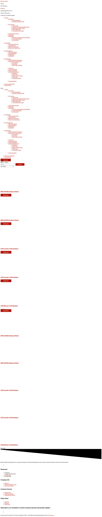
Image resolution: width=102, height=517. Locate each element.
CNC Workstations (12, 52)
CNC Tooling (11, 24)
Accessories (15, 25)
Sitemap (52, 515)
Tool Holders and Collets (18, 31)
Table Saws (15, 77)
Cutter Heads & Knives (13, 33)
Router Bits (11, 35)
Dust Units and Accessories (14, 61)
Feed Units (10, 68)
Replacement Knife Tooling (18, 28)
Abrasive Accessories (13, 44)
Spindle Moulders (12, 81)
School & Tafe (7, 85)
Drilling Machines (12, 53)
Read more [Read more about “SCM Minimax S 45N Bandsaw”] (5, 310)
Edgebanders (11, 54)
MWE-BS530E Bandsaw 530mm (10, 220)
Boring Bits (11, 19)
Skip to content (4, 1)
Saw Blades (11, 36)
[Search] (20, 164)
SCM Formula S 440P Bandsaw (9, 248)
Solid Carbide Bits (16, 29)
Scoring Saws (15, 40)
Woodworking (7, 59)
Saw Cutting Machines (13, 72)
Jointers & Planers (12, 69)
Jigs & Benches (12, 45)
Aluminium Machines (9, 84)
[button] (51, 88)
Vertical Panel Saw (16, 78)
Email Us (3, 8)
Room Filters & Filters (17, 65)
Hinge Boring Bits (16, 20)
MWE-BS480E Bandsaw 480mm (10, 191)
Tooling (6, 17)
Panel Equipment (8, 51)
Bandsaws (14, 73)
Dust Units (14, 64)
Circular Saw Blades (17, 38)
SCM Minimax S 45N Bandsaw (9, 306)
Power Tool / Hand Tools (14, 48)
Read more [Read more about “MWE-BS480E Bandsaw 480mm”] (5, 195)
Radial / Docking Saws (17, 75)
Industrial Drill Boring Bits (18, 21)
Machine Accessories (13, 46)
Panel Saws (11, 56)
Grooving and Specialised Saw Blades (21, 37)
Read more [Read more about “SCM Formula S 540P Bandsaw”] (5, 280)
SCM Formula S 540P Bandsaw (9, 277)
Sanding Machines (12, 70)
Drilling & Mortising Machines (15, 60)
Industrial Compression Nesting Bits (20, 27)
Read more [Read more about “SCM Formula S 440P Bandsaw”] (5, 252)
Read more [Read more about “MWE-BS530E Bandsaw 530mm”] (5, 223)
